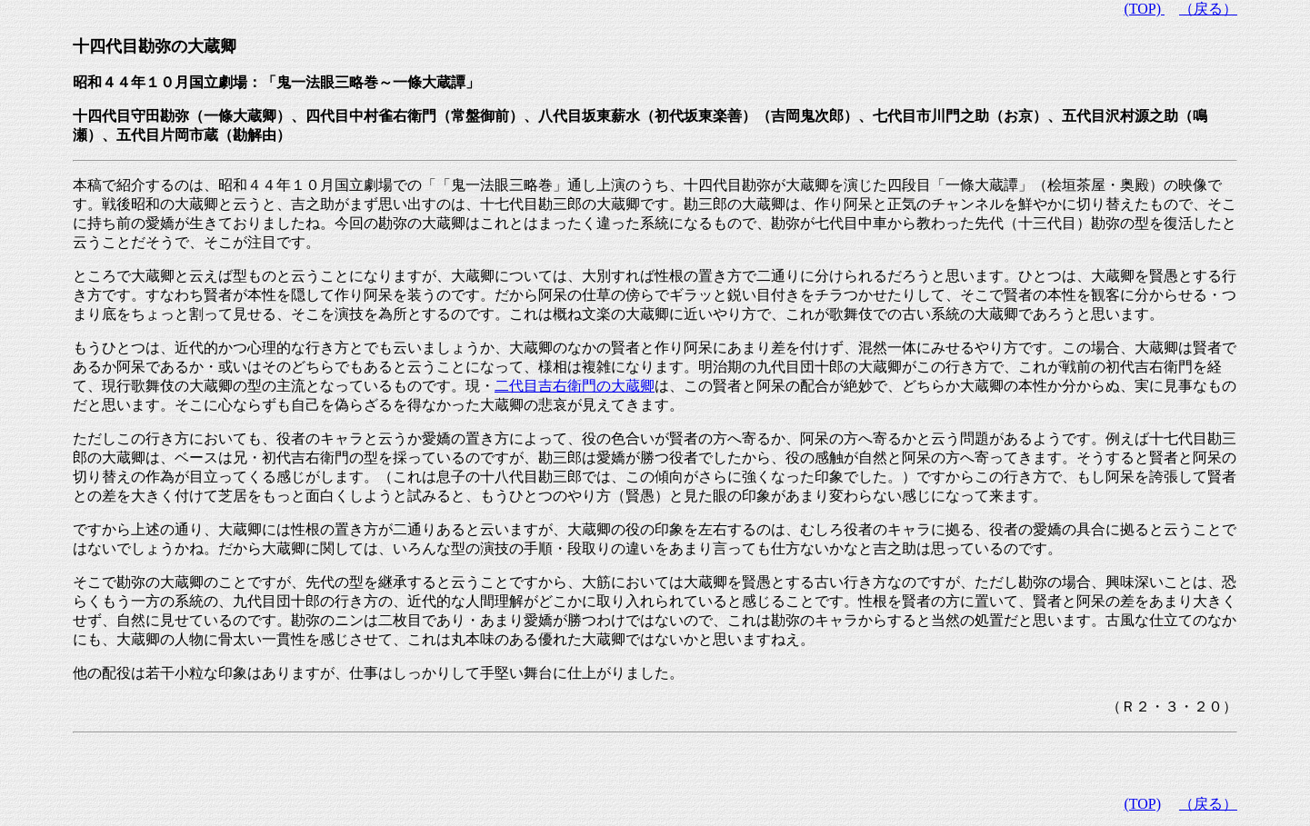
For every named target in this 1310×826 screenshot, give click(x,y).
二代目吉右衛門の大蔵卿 (575, 385)
